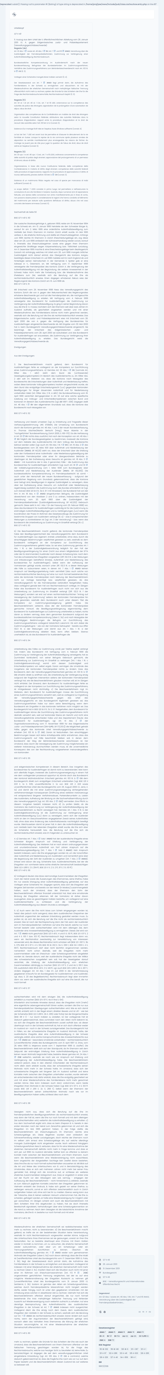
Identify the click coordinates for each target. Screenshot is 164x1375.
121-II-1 (143, 1349)
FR (143, 1312)
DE (140, 1312)
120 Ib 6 (34, 491)
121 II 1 (46, 867)
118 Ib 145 (38, 968)
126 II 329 (75, 784)
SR (33, 450)
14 (143, 1336)
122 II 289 (23, 867)
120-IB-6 (124, 1349)
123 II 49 (52, 933)
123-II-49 (123, 1353)
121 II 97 (81, 933)
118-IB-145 (115, 1349)
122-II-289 (113, 1353)
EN (150, 1312)
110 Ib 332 (51, 945)
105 (133, 1336)
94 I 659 (78, 945)
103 (125, 1336)
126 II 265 (71, 968)
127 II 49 (17, 33)
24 (102, 1340)
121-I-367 (134, 1349)
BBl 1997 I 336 (66, 401)
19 (140, 1332)
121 (109, 1336)
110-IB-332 (104, 1349)
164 (117, 1336)
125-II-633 (134, 1353)
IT (146, 1312)
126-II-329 (104, 1357)
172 (111, 1340)
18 (121, 1332)
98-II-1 (133, 1357)
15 (111, 1332)
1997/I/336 (103, 1366)
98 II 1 (23, 1017)
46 (102, 1336)
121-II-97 (103, 1353)
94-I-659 (124, 1357)
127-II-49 (114, 1357)
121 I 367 (79, 942)
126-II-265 (145, 1353)
